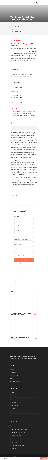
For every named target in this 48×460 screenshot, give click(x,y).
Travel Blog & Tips (14, 372)
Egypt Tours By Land (16, 435)
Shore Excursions (15, 405)
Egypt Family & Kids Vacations (18, 432)
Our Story (12, 369)
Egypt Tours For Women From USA (19, 429)
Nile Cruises (14, 399)
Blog (13, 411)
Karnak (12, 57)
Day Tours (14, 402)
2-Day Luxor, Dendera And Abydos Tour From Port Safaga (20, 313)
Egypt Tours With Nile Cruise (18, 439)
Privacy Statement (19, 255)
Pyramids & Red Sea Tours (18, 445)
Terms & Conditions (14, 375)
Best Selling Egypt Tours (17, 426)
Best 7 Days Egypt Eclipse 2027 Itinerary (19, 338)
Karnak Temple (24, 139)
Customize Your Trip (14, 381)
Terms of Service (27, 254)
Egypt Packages (15, 395)
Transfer (14, 408)
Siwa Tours (14, 448)
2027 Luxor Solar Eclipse (16, 50)
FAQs (11, 378)
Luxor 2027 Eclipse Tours (19, 167)
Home (13, 392)
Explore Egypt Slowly (16, 442)
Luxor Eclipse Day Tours (16, 177)
